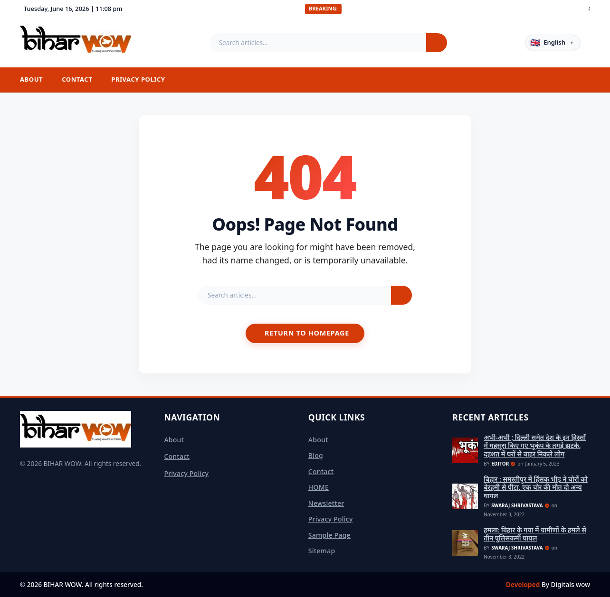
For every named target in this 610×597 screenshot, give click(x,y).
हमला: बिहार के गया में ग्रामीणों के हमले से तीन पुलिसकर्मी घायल (535, 534)
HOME (318, 487)
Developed (524, 584)
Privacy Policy (138, 79)
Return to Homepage (307, 332)
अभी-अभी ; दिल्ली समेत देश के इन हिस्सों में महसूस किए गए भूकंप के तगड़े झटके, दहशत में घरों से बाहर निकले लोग (535, 445)
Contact (77, 79)
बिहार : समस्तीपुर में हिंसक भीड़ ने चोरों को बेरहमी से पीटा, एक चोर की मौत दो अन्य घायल (536, 487)
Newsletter (326, 503)
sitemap (321, 550)
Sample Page (329, 535)
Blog (315, 455)
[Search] (436, 42)
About (31, 79)
